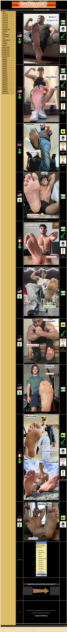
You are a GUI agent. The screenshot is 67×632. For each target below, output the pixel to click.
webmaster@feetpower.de (49, 610)
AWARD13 (4, 79)
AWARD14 (4, 81)
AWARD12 (4, 77)
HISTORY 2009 (6, 47)
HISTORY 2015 (6, 56)
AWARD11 (4, 75)
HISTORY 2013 (6, 52)
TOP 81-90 (5, 27)
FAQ (4, 38)
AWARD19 (4, 89)
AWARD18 (4, 88)
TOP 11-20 (5, 15)
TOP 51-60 (5, 22)
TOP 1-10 (5, 13)
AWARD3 (4, 61)
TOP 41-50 (5, 20)
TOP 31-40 (5, 19)
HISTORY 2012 (6, 50)
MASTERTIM (6, 36)
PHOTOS (4, 45)
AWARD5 (4, 65)
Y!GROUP (4, 43)
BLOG (4, 33)
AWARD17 (4, 86)
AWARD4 (4, 63)
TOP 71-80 (5, 26)
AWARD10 (4, 73)
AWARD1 (5, 58)
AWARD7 (4, 68)
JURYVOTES (5, 93)
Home (3, 11)
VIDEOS (5, 42)
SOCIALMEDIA (6, 40)
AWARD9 (4, 72)
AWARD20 (4, 91)
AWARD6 (4, 66)
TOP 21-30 (5, 17)
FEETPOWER (6, 34)
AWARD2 (4, 59)
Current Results (41, 573)
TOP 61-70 (5, 24)
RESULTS (5, 31)
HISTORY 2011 (6, 49)
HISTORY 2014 (6, 54)
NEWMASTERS (6, 29)
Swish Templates (33, 630)
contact (65, 626)
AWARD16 (4, 84)
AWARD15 (4, 82)
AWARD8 (4, 70)
